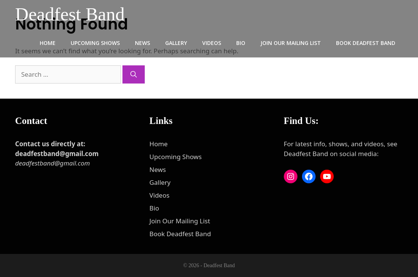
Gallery (176, 42)
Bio (240, 42)
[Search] (133, 74)
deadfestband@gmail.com (52, 163)
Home (48, 42)
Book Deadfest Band (365, 42)
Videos (211, 42)
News (142, 42)
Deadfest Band (70, 14)
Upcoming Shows (95, 42)
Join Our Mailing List (290, 42)
